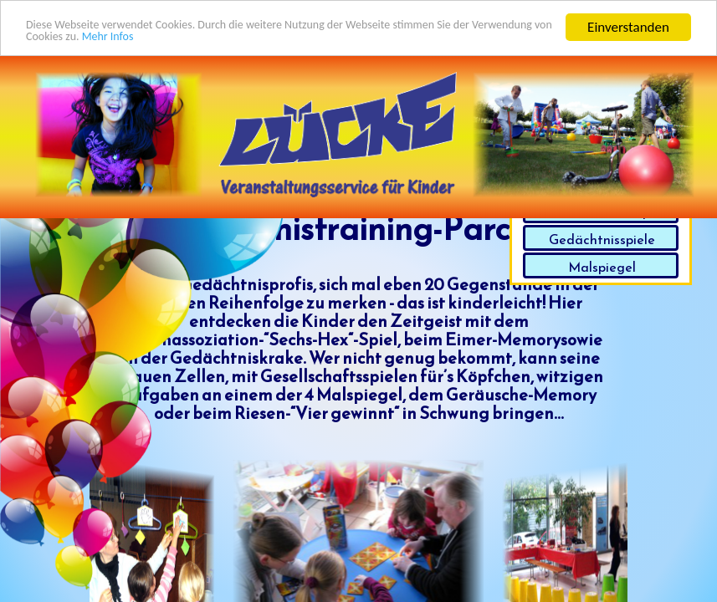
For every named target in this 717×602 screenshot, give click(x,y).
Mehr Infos (249, 41)
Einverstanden (628, 26)
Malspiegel (602, 267)
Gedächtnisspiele (602, 239)
